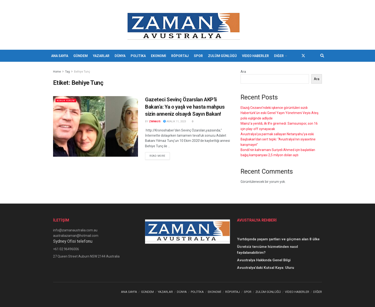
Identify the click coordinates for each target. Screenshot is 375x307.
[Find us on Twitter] (303, 56)
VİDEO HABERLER (255, 56)
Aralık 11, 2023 (174, 121)
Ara (243, 72)
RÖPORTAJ (180, 56)
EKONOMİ (158, 56)
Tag (67, 71)
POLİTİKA (138, 56)
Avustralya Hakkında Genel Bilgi (264, 260)
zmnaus (155, 121)
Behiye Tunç (82, 71)
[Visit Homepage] (184, 25)
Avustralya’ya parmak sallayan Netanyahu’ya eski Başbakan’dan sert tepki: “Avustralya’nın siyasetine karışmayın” (278, 139)
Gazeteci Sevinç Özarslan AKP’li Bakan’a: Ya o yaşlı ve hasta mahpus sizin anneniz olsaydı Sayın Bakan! (185, 107)
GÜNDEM (80, 56)
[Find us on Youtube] (312, 56)
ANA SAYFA (59, 56)
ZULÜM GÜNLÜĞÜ (222, 56)
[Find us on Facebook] (295, 56)
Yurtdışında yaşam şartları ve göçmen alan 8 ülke (278, 239)
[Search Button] (322, 56)
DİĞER (279, 56)
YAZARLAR (101, 56)
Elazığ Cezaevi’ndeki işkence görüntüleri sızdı (274, 108)
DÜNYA (120, 56)
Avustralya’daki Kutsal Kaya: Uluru (265, 268)
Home (57, 71)
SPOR (198, 56)
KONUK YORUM (68, 100)
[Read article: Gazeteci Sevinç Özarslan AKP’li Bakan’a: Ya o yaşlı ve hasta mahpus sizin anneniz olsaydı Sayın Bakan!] (95, 126)
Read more (160, 155)
